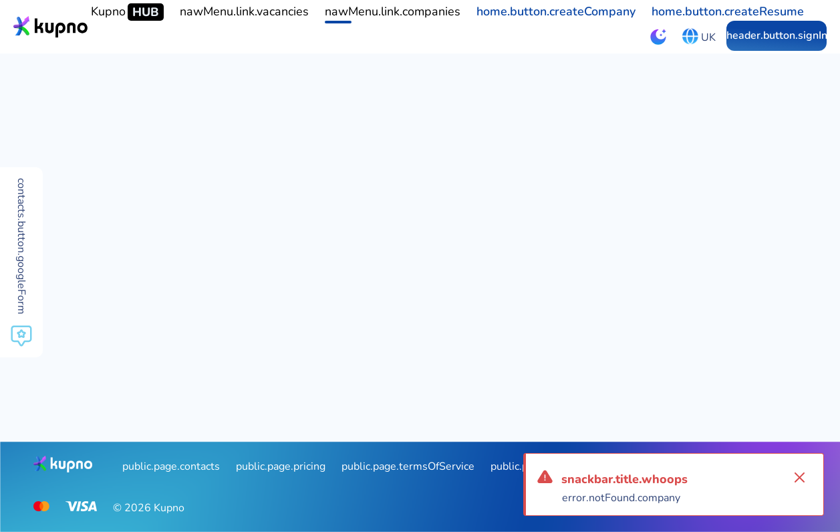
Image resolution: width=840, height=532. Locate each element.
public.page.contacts (171, 466)
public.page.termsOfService (407, 466)
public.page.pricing (280, 466)
